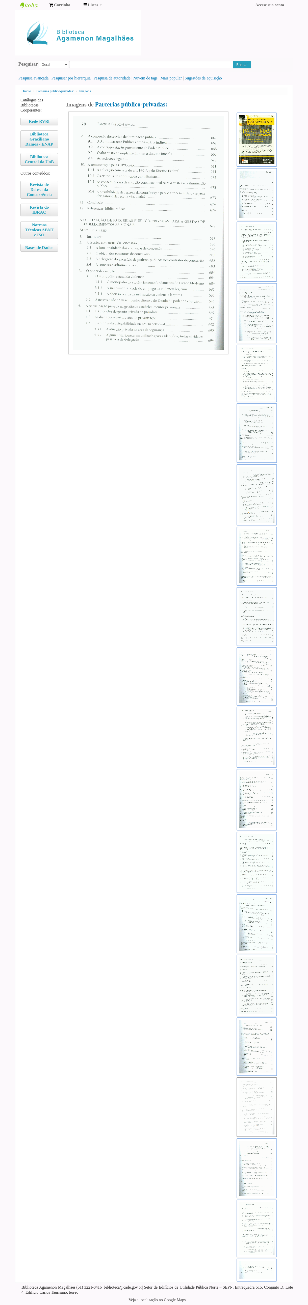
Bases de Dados (39, 247)
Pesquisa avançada (33, 78)
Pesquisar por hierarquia (71, 78)
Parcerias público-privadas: (55, 91)
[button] (59, 5)
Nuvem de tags (145, 78)
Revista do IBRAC (39, 210)
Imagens (85, 91)
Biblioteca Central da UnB (39, 159)
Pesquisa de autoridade (112, 78)
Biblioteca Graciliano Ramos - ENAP (39, 139)
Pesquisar (28, 64)
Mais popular (171, 78)
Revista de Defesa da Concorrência (39, 189)
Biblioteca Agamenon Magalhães (32, 5)
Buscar (242, 64)
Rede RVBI (39, 121)
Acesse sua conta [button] (269, 5)
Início (27, 91)
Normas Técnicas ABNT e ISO (39, 230)
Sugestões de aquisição (203, 78)
